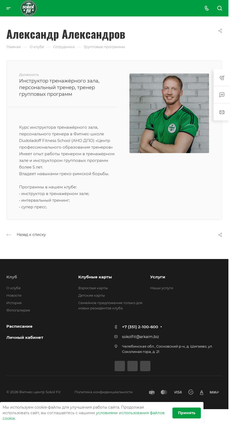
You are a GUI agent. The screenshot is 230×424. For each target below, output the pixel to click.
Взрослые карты (93, 288)
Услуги (157, 276)
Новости (13, 295)
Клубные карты (95, 276)
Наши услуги (161, 288)
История (14, 303)
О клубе (13, 288)
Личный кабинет (24, 337)
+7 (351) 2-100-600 (140, 326)
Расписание (19, 326)
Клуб (11, 276)
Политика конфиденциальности (104, 392)
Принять (186, 412)
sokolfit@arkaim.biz (140, 336)
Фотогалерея (18, 310)
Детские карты (91, 295)
